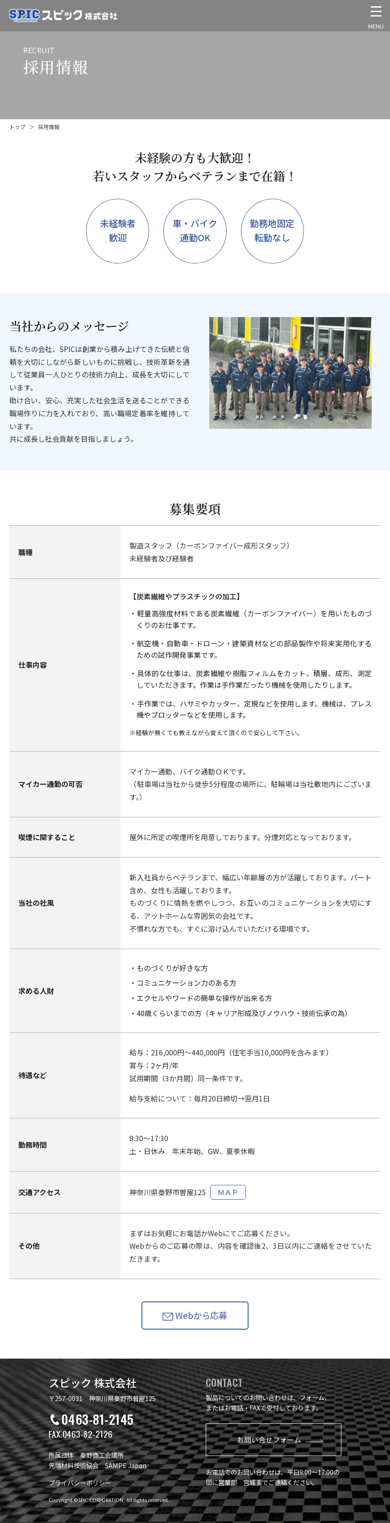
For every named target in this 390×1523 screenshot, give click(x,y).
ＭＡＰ (228, 1192)
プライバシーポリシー (80, 1482)
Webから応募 (194, 1315)
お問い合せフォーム (280, 1439)
